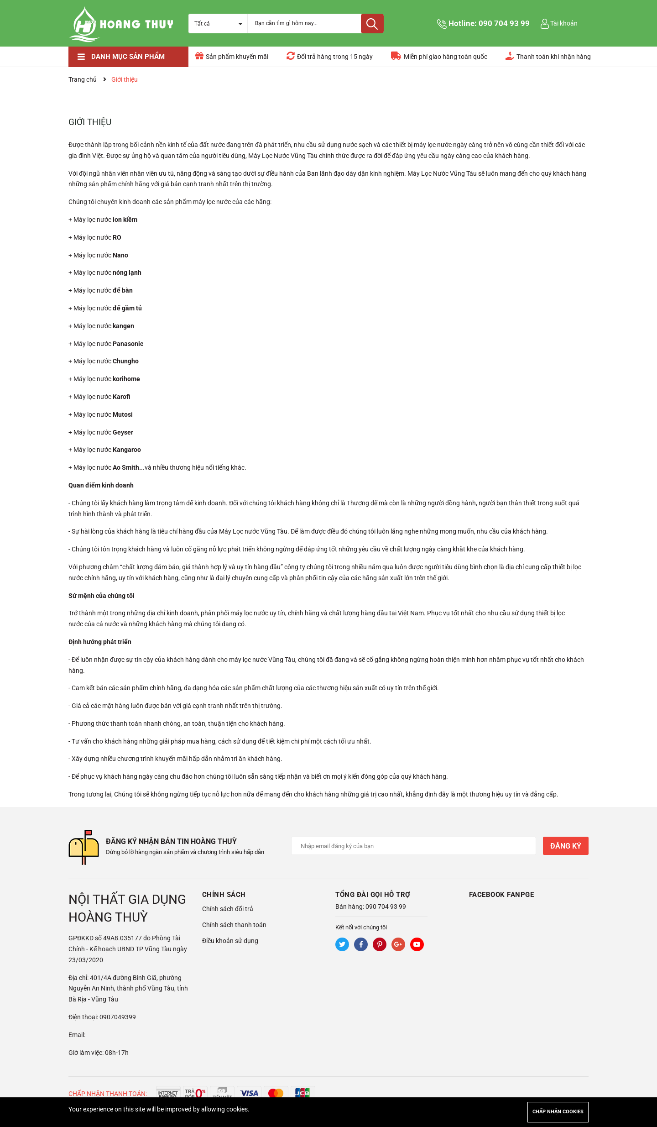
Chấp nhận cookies (558, 1112)
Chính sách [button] (224, 891)
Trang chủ (82, 79)
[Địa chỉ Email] (414, 846)
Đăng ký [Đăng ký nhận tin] (565, 846)
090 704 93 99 (504, 23)
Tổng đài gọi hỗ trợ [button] (373, 891)
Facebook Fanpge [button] (501, 891)
